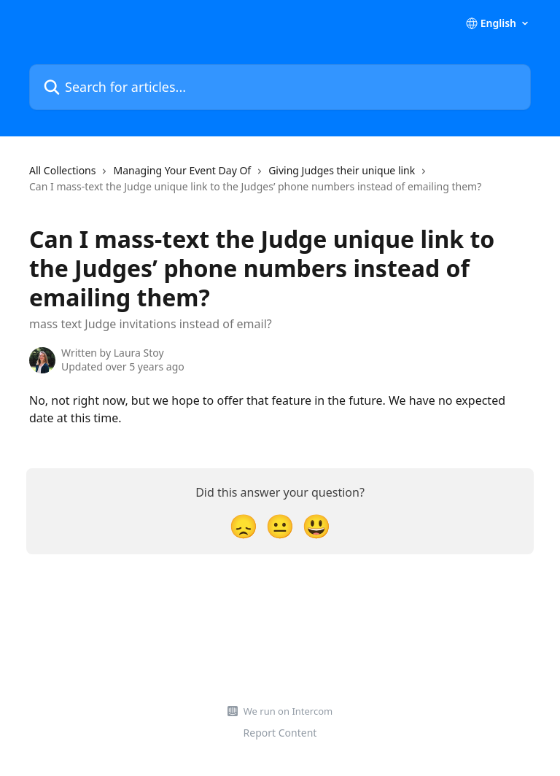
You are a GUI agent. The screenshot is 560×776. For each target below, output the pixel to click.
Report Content (280, 733)
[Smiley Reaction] (316, 525)
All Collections (62, 170)
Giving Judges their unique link (341, 170)
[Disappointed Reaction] (243, 525)
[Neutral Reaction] (280, 525)
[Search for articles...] (280, 87)
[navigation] (280, 185)
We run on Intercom (288, 711)
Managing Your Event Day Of (182, 170)
